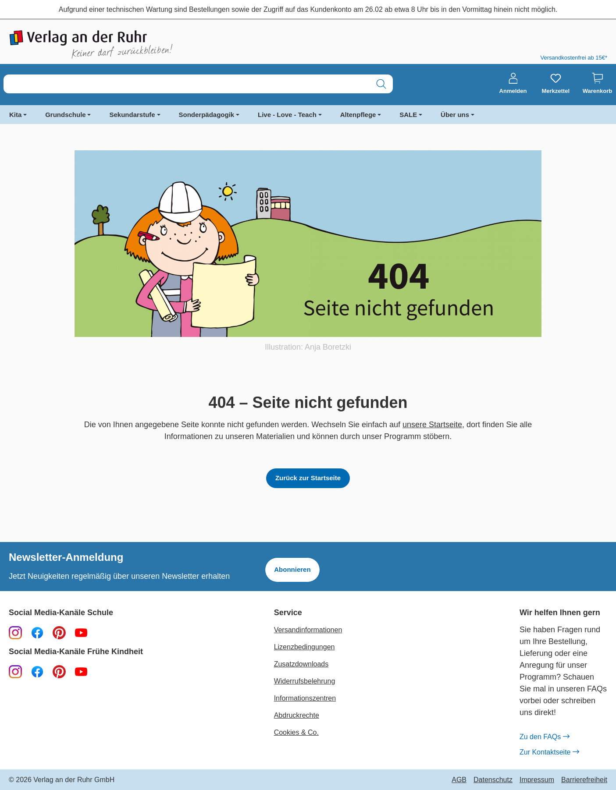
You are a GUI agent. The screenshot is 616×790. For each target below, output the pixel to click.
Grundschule (65, 114)
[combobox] (187, 83)
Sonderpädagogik (207, 114)
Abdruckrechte (296, 715)
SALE (408, 114)
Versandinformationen (308, 630)
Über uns (455, 114)
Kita (15, 114)
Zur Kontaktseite (549, 752)
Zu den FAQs (544, 737)
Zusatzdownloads (301, 664)
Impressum (537, 779)
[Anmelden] (513, 83)
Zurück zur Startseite (308, 478)
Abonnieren (292, 569)
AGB (459, 779)
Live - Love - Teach (287, 114)
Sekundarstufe (132, 114)
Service (288, 613)
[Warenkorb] (597, 83)
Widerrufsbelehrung (304, 681)
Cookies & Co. (296, 732)
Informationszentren (305, 698)
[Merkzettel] (555, 83)
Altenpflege (358, 114)
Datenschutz (493, 779)
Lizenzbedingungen (304, 647)
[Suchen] (381, 83)
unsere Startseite (432, 424)
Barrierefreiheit (584, 779)
